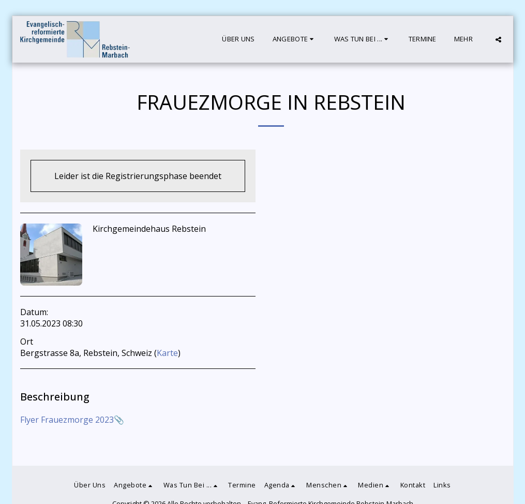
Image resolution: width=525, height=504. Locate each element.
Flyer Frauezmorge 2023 (67, 419)
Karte (167, 353)
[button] (294, 39)
